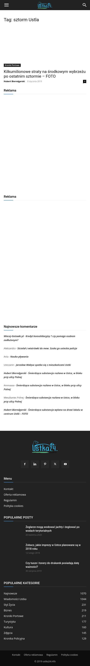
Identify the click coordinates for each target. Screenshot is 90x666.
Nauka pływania (19, 356)
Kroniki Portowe (12, 65)
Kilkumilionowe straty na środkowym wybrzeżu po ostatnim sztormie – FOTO (45, 74)
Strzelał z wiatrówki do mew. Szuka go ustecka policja (47, 348)
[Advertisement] (45, 143)
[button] (6, 5)
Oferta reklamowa (15, 494)
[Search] (84, 5)
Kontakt (8, 489)
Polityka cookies (13, 506)
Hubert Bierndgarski (14, 81)
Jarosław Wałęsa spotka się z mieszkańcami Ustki (43, 365)
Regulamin (10, 500)
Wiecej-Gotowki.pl (14, 336)
